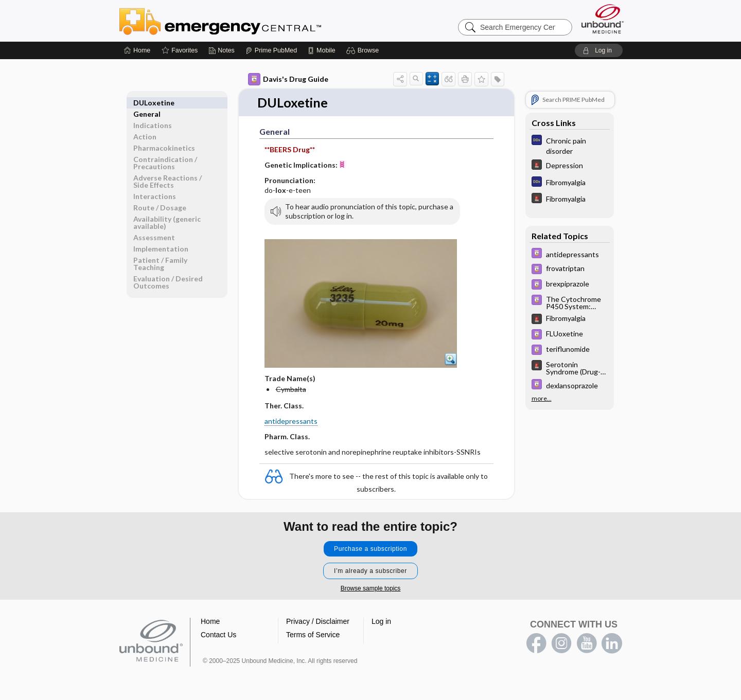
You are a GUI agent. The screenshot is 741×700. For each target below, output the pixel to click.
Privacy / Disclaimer (317, 621)
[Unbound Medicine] (602, 19)
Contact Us (218, 635)
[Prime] (271, 50)
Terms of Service (313, 635)
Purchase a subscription (370, 548)
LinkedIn (612, 643)
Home (210, 621)
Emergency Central (247, 20)
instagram (561, 643)
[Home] (137, 50)
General (147, 102)
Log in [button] (381, 621)
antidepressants (290, 421)
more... (542, 397)
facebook (536, 643)
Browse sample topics (371, 588)
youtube (586, 643)
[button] (364, 50)
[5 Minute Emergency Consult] (569, 165)
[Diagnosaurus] (569, 145)
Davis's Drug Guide (288, 79)
